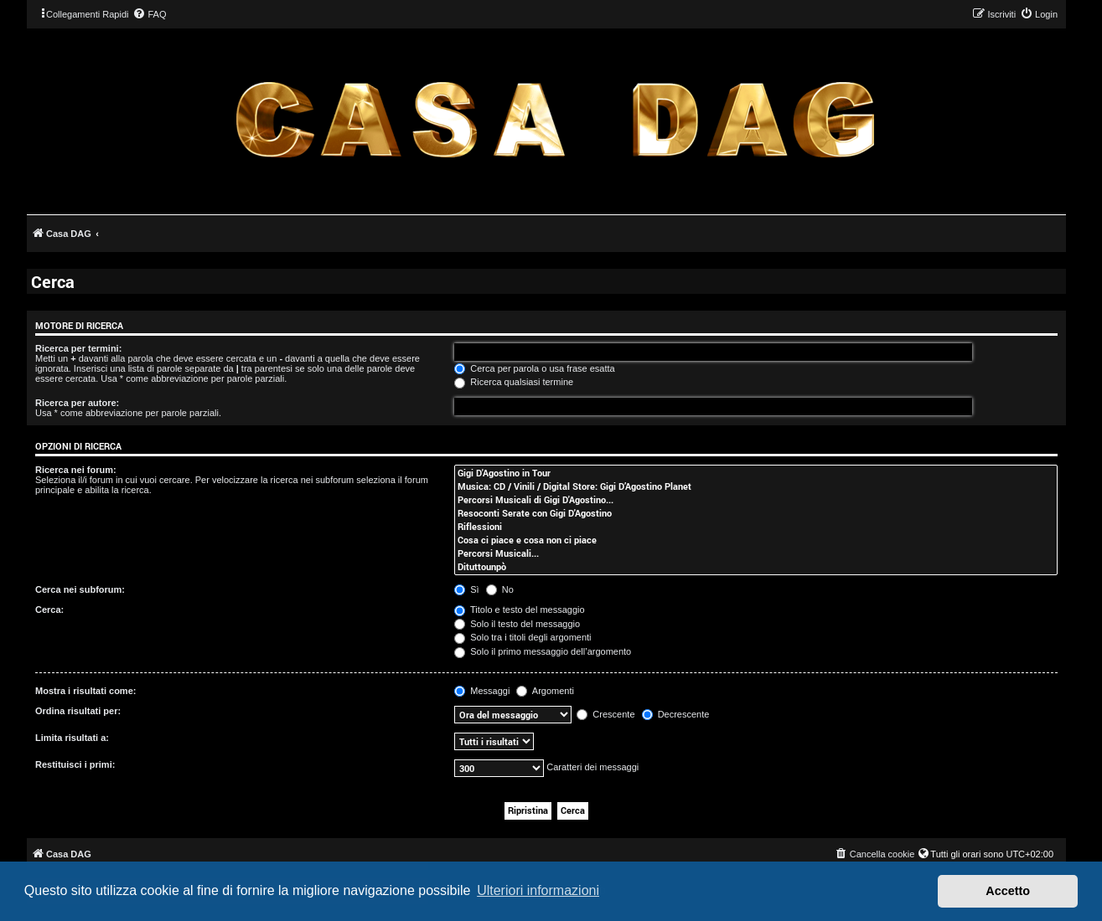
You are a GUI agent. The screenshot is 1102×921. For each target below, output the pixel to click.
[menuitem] (149, 14)
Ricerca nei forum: (75, 470)
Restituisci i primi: (75, 764)
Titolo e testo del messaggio (519, 610)
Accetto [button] (1008, 891)
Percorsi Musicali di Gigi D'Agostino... (756, 500)
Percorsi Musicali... (756, 553)
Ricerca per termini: (78, 348)
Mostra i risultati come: (85, 691)
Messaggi (482, 691)
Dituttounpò (756, 567)
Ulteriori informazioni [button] (538, 890)
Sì (466, 589)
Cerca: (49, 610)
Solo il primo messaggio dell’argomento (542, 651)
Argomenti (545, 691)
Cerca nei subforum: (80, 589)
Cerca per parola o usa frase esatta (534, 368)
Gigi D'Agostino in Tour (756, 473)
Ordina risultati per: (78, 711)
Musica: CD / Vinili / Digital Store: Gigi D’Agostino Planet (756, 486)
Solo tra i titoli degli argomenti (522, 637)
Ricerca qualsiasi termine (513, 382)
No (500, 589)
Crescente (605, 714)
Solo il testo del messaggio (517, 624)
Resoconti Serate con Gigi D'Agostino (756, 513)
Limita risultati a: (72, 738)
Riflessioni (756, 526)
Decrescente (676, 714)
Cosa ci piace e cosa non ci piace (756, 540)
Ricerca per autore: (77, 403)
